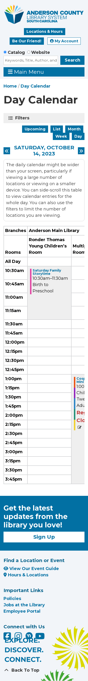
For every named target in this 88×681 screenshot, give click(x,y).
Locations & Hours (45, 31)
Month (74, 129)
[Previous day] (7, 150)
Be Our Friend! (26, 41)
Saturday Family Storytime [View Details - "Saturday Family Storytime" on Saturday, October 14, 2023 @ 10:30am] (47, 272)
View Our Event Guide (31, 568)
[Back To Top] (44, 670)
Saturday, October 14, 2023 (44, 151)
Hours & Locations (26, 575)
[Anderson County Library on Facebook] (8, 638)
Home (10, 86)
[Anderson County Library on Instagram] (19, 638)
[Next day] (81, 150)
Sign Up (44, 537)
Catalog (16, 52)
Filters (23, 118)
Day (78, 136)
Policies (12, 598)
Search (72, 60)
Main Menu (26, 71)
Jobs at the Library (24, 604)
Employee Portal (22, 611)
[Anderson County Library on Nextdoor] (29, 635)
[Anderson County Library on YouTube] (40, 638)
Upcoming (35, 129)
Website (40, 52)
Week (61, 136)
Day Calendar (35, 86)
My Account (64, 41)
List (56, 129)
